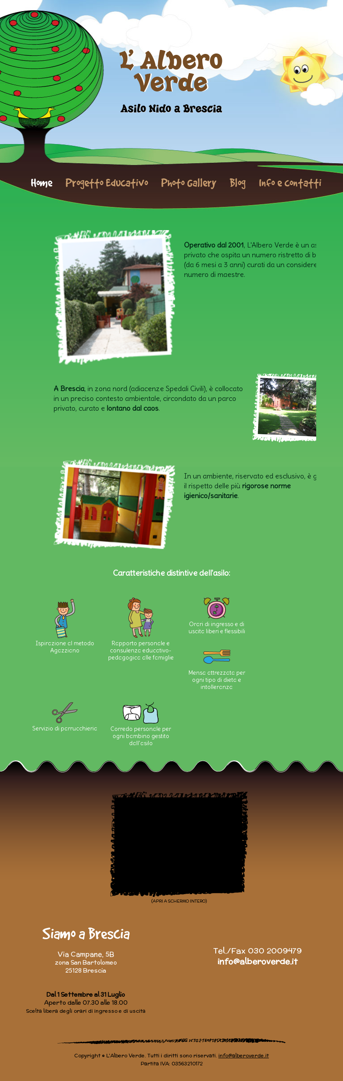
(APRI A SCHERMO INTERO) (179, 901)
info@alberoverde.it (257, 961)
